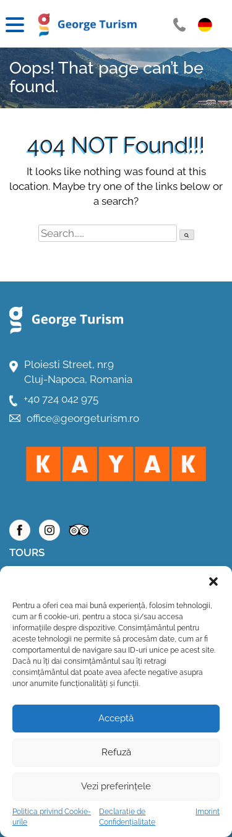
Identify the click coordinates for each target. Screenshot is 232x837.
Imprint (207, 811)
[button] (213, 581)
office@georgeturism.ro (83, 418)
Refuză (116, 752)
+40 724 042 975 (61, 399)
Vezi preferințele (116, 786)
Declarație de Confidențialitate (127, 816)
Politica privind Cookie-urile (51, 816)
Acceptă (116, 718)
